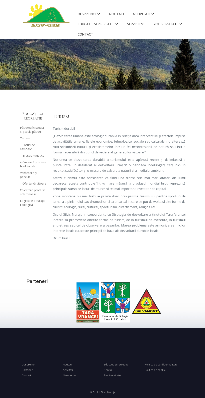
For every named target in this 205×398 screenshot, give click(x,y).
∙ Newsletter (68, 375)
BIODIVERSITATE (165, 24)
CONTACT (85, 34)
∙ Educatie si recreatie (115, 364)
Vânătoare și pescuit (28, 175)
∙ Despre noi (27, 364)
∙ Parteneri (26, 370)
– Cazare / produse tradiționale (33, 164)
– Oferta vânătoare (33, 183)
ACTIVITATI (141, 14)
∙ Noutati (66, 364)
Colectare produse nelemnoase (33, 192)
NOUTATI (116, 14)
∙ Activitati (67, 370)
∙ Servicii (107, 370)
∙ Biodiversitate (111, 375)
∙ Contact (25, 375)
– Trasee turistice (32, 155)
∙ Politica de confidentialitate (161, 364)
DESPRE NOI (87, 14)
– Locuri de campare (27, 147)
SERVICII (133, 24)
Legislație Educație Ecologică (32, 203)
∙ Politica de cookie (155, 370)
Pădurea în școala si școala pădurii (32, 130)
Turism (25, 138)
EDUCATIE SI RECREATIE (96, 24)
